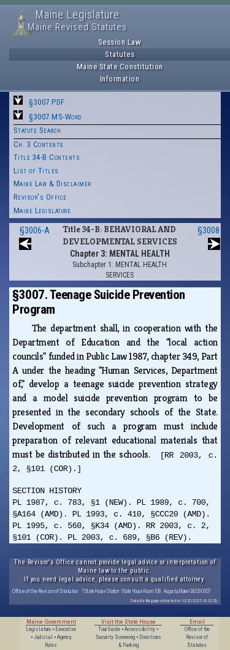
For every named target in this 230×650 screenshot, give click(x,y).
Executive (65, 629)
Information (120, 78)
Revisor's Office (40, 197)
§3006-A (35, 230)
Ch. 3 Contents (38, 144)
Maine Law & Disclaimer (52, 183)
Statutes (119, 54)
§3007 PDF (47, 102)
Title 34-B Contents (46, 157)
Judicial (43, 637)
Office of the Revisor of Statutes (45, 591)
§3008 (208, 230)
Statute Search (37, 130)
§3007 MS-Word (55, 116)
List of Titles (36, 170)
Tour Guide (109, 629)
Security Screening (115, 637)
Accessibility (140, 629)
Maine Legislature (42, 210)
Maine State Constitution (120, 66)
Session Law (120, 42)
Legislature (38, 629)
